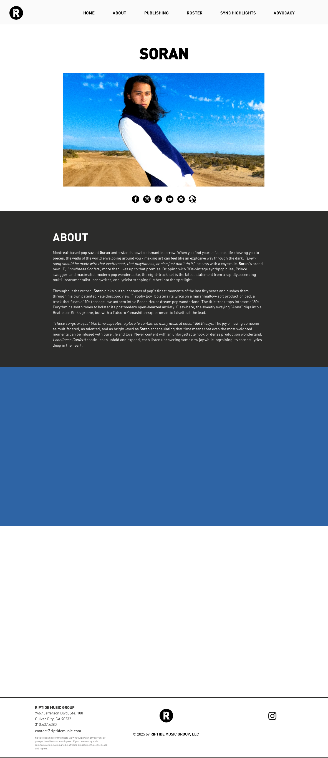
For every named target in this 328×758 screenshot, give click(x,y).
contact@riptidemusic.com (58, 730)
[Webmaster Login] (282, 736)
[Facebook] (135, 199)
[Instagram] (272, 716)
